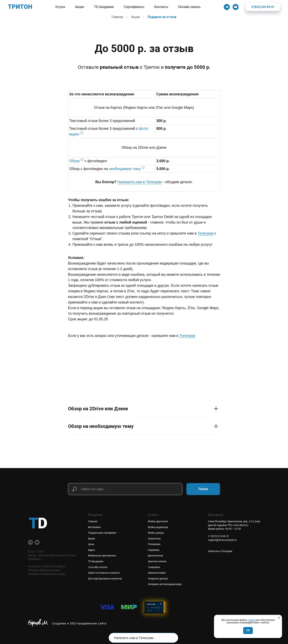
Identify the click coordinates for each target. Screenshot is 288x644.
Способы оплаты (97, 567)
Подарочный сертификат (102, 532)
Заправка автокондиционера (164, 584)
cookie (251, 620)
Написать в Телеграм (220, 551)
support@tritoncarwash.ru (222, 540)
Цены (91, 544)
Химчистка (154, 538)
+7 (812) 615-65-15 (218, 536)
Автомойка (94, 527)
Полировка (154, 544)
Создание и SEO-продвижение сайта (79, 623)
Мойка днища (156, 532)
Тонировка (154, 567)
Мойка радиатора (158, 527)
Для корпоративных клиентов (105, 578)
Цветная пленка (157, 561)
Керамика (153, 550)
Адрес (91, 550)
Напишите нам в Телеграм (139, 182)
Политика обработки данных (44, 570)
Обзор (74, 161)
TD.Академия (95, 561)
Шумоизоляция (157, 572)
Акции (135, 17)
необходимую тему (125, 169)
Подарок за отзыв (162, 17)
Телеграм (205, 233)
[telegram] (30, 542)
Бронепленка (155, 555)
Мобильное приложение (102, 555)
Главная (117, 17)
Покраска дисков (158, 578)
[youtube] (37, 542)
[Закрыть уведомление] (279, 618)
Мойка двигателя (158, 521)
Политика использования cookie (46, 574)
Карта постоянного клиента (104, 572)
